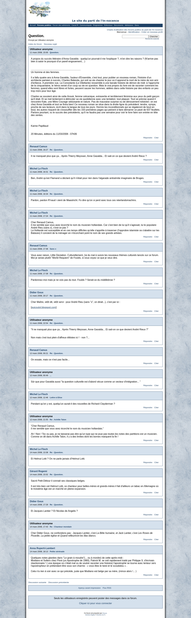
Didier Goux (36, 292)
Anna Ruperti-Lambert (42, 548)
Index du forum (35, 44)
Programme (98, 25)
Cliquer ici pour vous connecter (95, 603)
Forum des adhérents (61, 25)
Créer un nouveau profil (152, 32)
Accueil (33, 25)
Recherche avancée (152, 39)
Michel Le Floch (39, 168)
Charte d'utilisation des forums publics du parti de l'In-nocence (135, 30)
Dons (137, 25)
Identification (134, 32)
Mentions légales (90, 615)
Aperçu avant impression (89, 588)
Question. (54, 52)
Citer (156, 138)
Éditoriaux (108, 25)
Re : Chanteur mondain (61, 527)
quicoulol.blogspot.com (43, 307)
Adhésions (129, 25)
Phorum (104, 613)
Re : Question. (56, 150)
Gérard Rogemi (38, 471)
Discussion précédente (58, 582)
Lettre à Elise (56, 397)
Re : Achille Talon (58, 419)
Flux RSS (107, 588)
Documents (118, 25)
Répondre (147, 138)
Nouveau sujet (50, 44)
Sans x (53, 249)
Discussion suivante (37, 582)
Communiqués (86, 25)
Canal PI (75, 25)
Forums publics (44, 25)
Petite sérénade (57, 551)
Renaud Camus (38, 146)
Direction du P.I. (101, 615)
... (50, 375)
